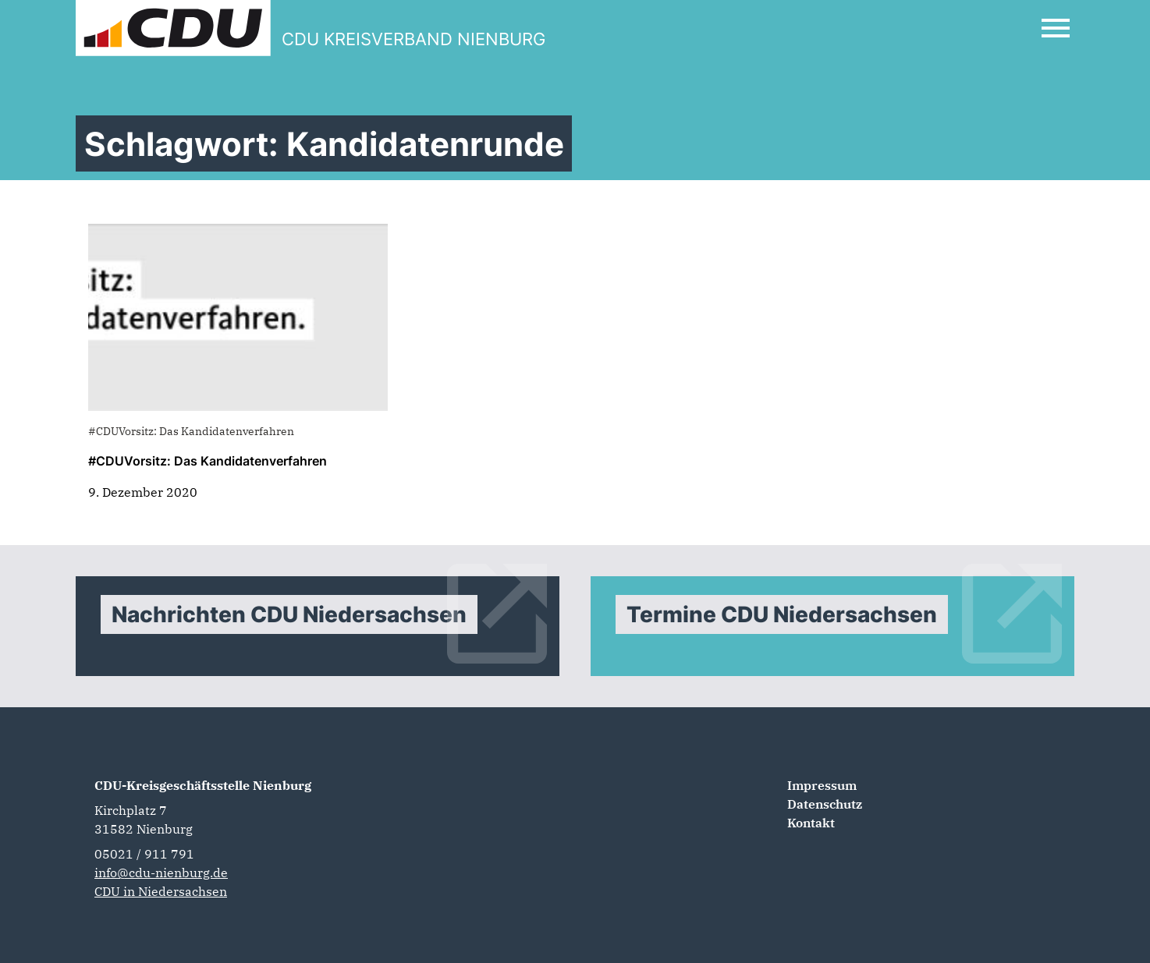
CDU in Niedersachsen (160, 891)
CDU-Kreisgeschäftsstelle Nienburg (202, 785)
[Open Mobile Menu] (1055, 28)
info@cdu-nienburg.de (161, 872)
